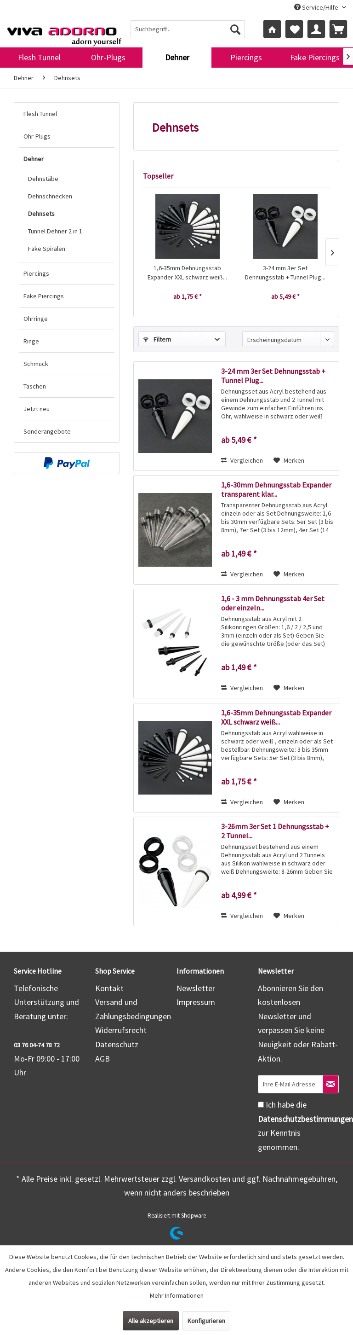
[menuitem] (188, 29)
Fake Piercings (43, 296)
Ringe (31, 341)
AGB (102, 1058)
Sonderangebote (47, 431)
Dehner (33, 159)
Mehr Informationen (177, 1295)
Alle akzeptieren (150, 1321)
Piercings (36, 273)
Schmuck (35, 364)
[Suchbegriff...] (188, 29)
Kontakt (109, 988)
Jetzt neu (36, 409)
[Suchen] (235, 29)
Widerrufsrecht (121, 1030)
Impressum (195, 1002)
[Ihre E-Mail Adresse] (290, 1084)
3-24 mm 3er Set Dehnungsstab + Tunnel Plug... (285, 272)
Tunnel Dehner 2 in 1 (55, 231)
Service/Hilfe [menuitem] (317, 7)
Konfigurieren (206, 1321)
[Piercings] (245, 57)
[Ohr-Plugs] (108, 57)
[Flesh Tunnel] (39, 57)
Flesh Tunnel (40, 114)
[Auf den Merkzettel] (288, 460)
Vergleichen (242, 460)
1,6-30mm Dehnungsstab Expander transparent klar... (276, 489)
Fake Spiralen (46, 248)
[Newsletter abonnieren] (331, 1084)
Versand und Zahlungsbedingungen (133, 1009)
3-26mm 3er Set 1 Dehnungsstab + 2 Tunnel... (275, 831)
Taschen (34, 386)
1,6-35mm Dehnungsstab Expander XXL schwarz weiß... (187, 272)
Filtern (157, 339)
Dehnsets (41, 213)
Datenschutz (116, 1044)
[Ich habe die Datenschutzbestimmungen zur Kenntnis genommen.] (261, 1105)
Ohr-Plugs (37, 136)
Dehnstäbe (43, 178)
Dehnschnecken (50, 196)
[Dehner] (176, 57)
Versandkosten (204, 1178)
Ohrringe (35, 318)
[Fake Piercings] (314, 57)
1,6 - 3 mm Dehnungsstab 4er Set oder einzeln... (273, 603)
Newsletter (195, 988)
